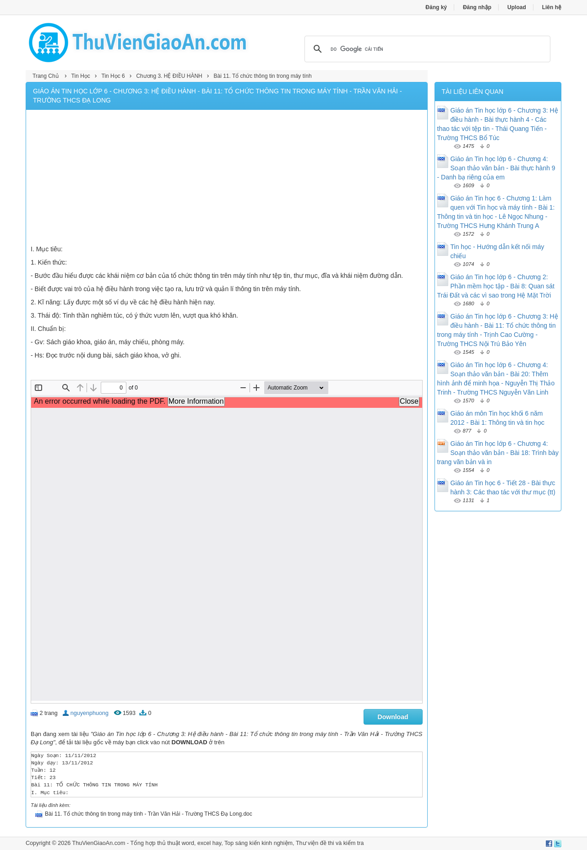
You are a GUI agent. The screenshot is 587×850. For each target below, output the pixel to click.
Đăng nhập (477, 7)
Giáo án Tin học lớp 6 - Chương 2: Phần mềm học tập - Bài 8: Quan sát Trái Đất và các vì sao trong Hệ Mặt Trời (495, 286)
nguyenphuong (90, 713)
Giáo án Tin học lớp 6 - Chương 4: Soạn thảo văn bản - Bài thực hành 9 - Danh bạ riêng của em (496, 168)
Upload (516, 7)
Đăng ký (436, 7)
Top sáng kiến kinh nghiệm (258, 843)
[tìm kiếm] (426, 49)
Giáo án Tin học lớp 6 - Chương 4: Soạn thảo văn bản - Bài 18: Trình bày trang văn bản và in (498, 453)
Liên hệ (551, 7)
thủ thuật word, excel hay (189, 843)
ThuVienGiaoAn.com (98, 843)
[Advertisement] (227, 178)
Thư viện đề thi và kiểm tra (330, 843)
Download (393, 716)
